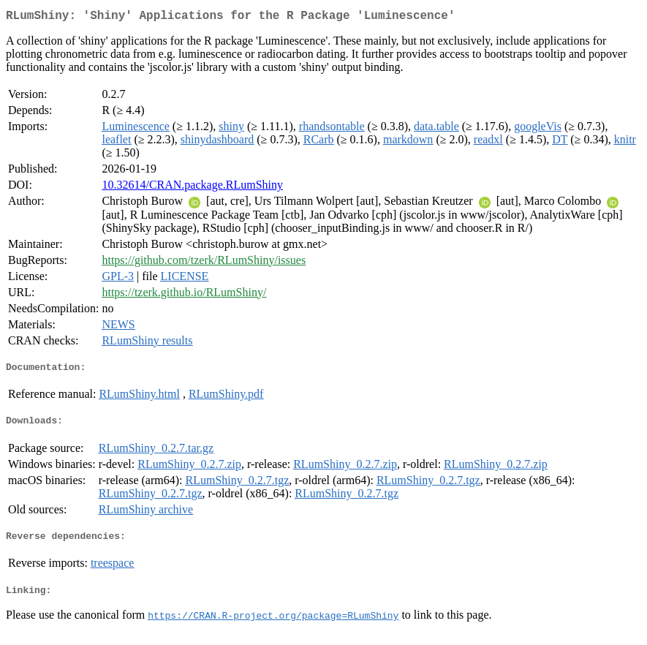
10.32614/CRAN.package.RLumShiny (192, 187)
